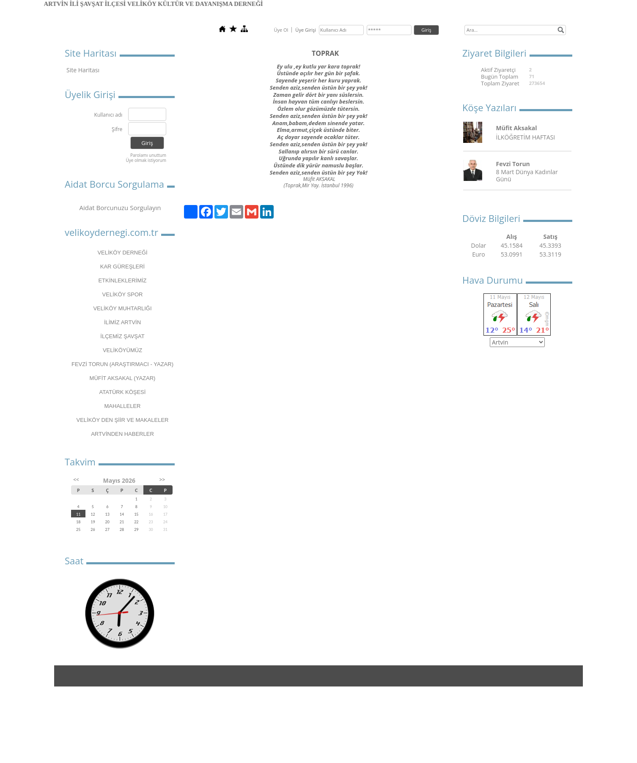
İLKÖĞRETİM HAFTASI (525, 137)
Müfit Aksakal (516, 128)
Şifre (117, 129)
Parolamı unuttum (148, 155)
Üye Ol (281, 30)
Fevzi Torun (513, 164)
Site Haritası (82, 70)
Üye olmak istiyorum (146, 160)
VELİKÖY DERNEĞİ (122, 252)
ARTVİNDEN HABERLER (122, 434)
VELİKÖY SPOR (122, 294)
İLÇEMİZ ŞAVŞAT (122, 336)
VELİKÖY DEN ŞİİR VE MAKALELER (123, 420)
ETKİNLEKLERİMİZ (122, 280)
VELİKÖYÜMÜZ (122, 350)
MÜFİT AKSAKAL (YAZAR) (123, 378)
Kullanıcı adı (108, 115)
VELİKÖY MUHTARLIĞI (122, 308)
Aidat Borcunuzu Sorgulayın (120, 207)
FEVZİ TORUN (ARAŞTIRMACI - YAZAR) (122, 364)
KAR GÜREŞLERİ (122, 266)
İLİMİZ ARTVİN (122, 322)
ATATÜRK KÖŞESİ (122, 392)
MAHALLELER (122, 406)
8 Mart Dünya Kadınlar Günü (527, 175)
